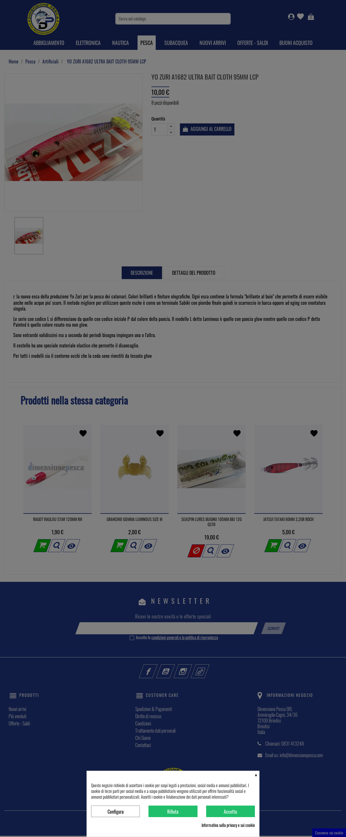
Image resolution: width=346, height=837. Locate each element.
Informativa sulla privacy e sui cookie (228, 825)
